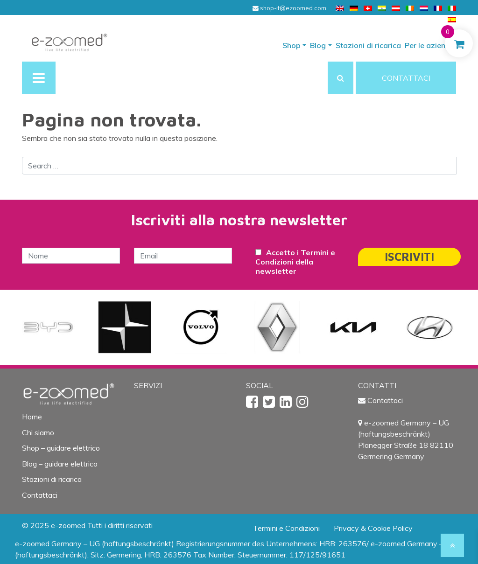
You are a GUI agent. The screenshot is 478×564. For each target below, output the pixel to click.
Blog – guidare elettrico (60, 463)
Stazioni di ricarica (368, 45)
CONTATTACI (406, 78)
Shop (291, 45)
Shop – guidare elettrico (61, 448)
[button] (340, 78)
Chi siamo (38, 432)
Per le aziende (429, 45)
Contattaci (39, 495)
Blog (318, 45)
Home (32, 416)
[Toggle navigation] (39, 78)
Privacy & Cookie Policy (373, 528)
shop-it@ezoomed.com (289, 8)
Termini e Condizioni (286, 528)
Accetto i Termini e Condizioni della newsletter (295, 262)
